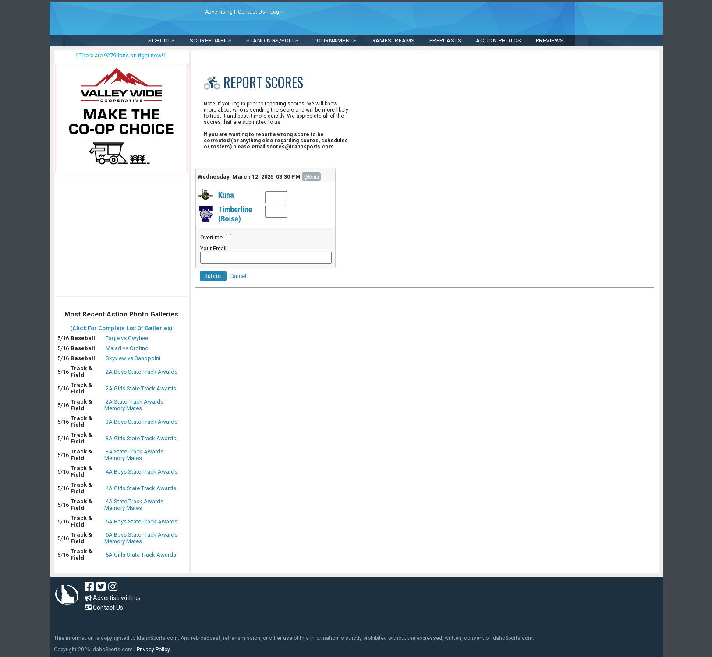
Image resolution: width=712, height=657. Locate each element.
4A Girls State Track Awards (141, 488)
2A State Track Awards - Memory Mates (135, 404)
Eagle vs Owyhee (127, 338)
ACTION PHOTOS (498, 40)
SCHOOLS (161, 40)
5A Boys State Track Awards (141, 521)
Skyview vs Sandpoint (133, 358)
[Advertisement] (121, 238)
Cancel (237, 276)
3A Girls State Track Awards (141, 438)
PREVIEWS (550, 40)
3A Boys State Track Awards (141, 421)
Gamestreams (393, 40)
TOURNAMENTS (335, 40)
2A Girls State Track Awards (141, 388)
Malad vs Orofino (127, 348)
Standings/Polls (272, 40)
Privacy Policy (153, 649)
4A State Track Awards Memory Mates (133, 504)
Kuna (226, 195)
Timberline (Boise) (235, 214)
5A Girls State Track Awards (141, 555)
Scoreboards (211, 40)
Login (276, 12)
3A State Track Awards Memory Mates (133, 454)
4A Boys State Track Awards (141, 471)
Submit (213, 276)
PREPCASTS (445, 40)
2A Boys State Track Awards (141, 372)
